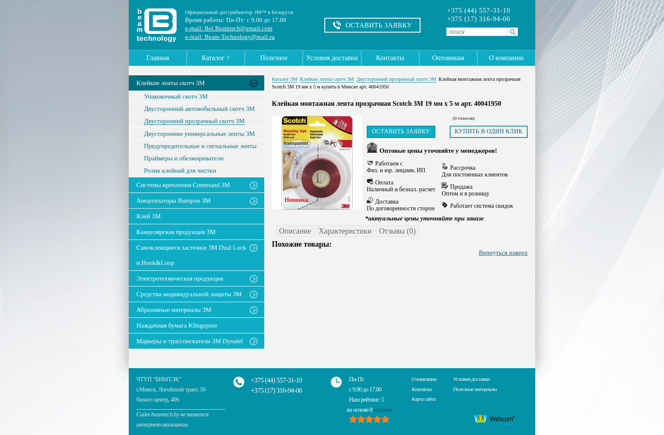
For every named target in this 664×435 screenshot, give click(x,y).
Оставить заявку (401, 131)
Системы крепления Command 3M (183, 184)
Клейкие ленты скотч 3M (170, 82)
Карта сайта (424, 399)
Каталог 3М (284, 79)
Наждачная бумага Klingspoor (176, 325)
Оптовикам (448, 57)
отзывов (383, 410)
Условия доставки (332, 57)
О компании (506, 57)
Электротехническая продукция (179, 278)
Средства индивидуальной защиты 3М (189, 293)
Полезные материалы (475, 389)
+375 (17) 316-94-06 (478, 19)
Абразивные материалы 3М (173, 309)
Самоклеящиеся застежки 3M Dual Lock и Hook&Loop (191, 255)
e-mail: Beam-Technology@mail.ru (230, 37)
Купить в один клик (489, 131)
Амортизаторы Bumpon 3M (173, 200)
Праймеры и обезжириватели (184, 158)
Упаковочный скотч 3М (176, 96)
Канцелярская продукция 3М (176, 231)
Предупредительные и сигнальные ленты (200, 146)
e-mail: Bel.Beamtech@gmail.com (228, 28)
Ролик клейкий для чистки (180, 170)
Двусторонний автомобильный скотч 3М (199, 108)
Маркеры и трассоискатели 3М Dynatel (189, 340)
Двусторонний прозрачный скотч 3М (194, 121)
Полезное (274, 57)
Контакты (390, 57)
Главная (158, 57)
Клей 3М (148, 216)
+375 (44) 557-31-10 (478, 10)
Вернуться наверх (503, 252)
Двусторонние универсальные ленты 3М (199, 133)
